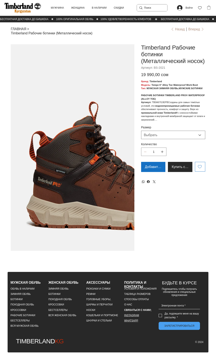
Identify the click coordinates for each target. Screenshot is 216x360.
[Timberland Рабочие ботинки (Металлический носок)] (51, 33)
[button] (57, 8)
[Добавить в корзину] (153, 167)
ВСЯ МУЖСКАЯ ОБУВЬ (25, 325)
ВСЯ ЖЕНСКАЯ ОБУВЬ (62, 315)
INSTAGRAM (131, 315)
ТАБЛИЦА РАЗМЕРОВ (137, 294)
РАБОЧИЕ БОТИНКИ (23, 315)
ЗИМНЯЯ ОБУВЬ (21, 294)
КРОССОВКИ (18, 310)
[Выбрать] (173, 135)
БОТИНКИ (17, 299)
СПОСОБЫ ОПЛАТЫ (136, 299)
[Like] (199, 8)
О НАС (128, 304)
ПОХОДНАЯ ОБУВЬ (22, 304)
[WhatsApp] (143, 182)
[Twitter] (154, 182)
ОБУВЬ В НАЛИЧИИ (23, 288)
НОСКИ (90, 310)
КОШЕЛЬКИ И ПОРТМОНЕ (102, 315)
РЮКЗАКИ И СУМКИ (98, 288)
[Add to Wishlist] (200, 167)
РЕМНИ (90, 294)
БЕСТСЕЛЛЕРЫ (20, 320)
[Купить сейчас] (180, 167)
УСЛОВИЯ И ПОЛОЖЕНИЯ (140, 288)
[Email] (178, 305)
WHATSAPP (131, 320)
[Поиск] (151, 7)
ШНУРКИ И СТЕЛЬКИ (99, 320)
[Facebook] (148, 182)
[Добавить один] (162, 152)
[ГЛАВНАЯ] (18, 29)
